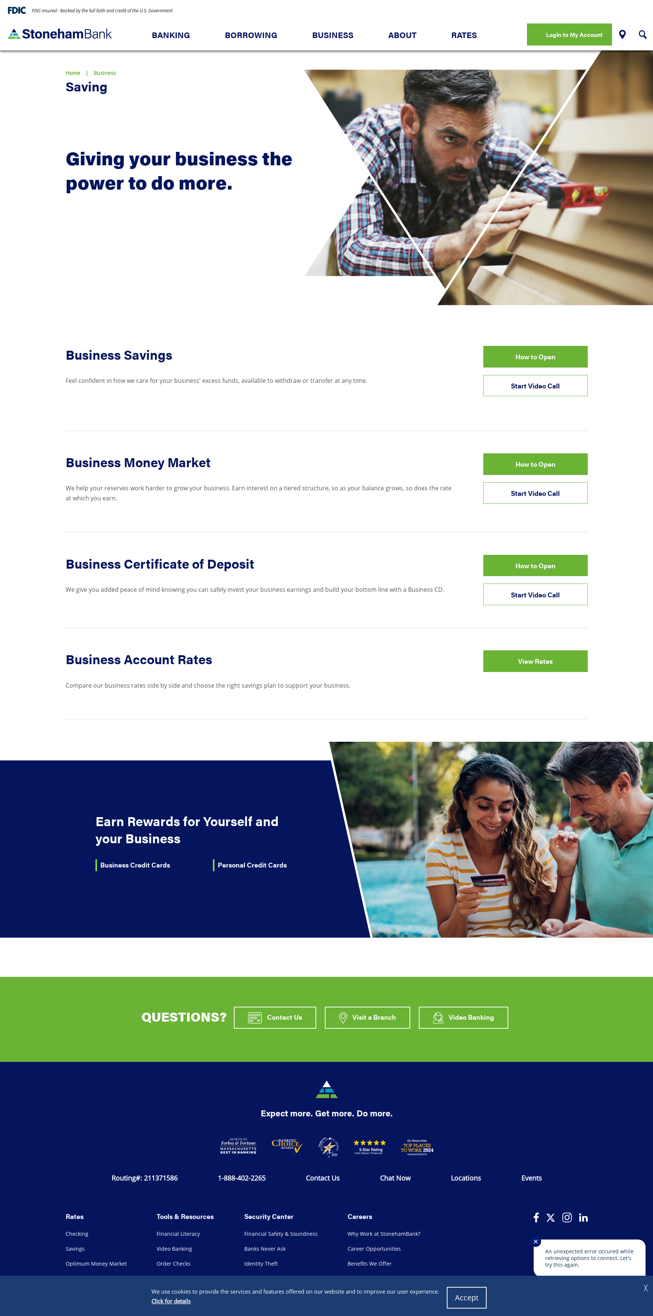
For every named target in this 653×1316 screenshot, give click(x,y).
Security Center (268, 1215)
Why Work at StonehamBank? (384, 1233)
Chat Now (395, 1177)
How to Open (535, 356)
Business (333, 34)
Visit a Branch (367, 1017)
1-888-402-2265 (242, 1177)
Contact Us (275, 1017)
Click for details (171, 1301)
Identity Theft (261, 1263)
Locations (466, 1177)
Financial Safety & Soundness (281, 1233)
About (402, 34)
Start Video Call (535, 385)
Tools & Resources (185, 1215)
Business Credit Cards (135, 864)
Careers (360, 1215)
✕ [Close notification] (536, 1241)
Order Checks (174, 1263)
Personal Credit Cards (252, 864)
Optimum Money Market (96, 1263)
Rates (464, 34)
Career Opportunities (374, 1248)
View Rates (535, 661)
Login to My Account (574, 34)
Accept (466, 1297)
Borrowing (251, 34)
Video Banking (463, 1017)
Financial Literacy (178, 1233)
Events (531, 1177)
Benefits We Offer (370, 1263)
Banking (171, 34)
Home (73, 72)
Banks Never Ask (265, 1248)
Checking (77, 1233)
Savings (75, 1248)
